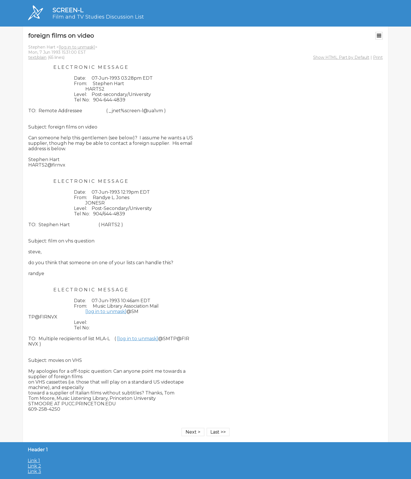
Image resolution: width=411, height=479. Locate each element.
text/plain (37, 57)
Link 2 (34, 466)
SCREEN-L (68, 10)
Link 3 (34, 471)
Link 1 (34, 460)
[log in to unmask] (77, 47)
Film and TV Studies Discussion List (98, 17)
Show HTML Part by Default (341, 57)
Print (378, 57)
